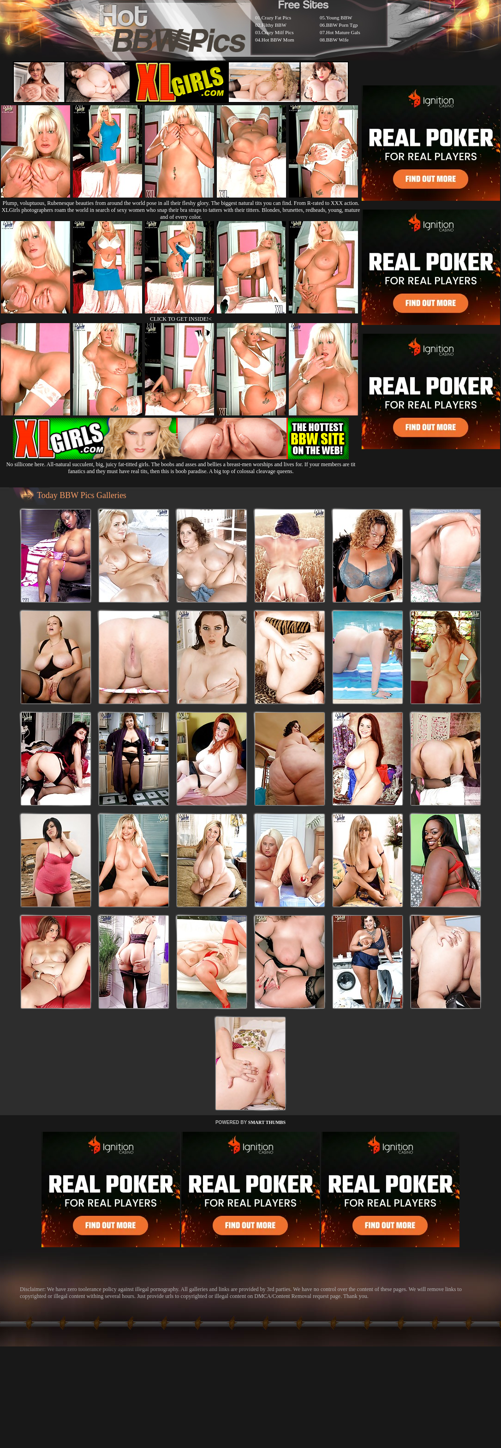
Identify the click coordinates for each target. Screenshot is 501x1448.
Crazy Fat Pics (276, 17)
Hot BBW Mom (278, 39)
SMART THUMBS (267, 1122)
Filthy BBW (274, 25)
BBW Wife (337, 39)
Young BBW (339, 17)
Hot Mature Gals (343, 32)
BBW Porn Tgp (342, 25)
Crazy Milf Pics (278, 32)
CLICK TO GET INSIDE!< (181, 319)
